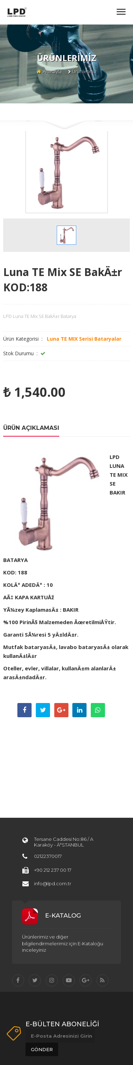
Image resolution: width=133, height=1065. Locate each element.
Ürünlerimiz (84, 71)
